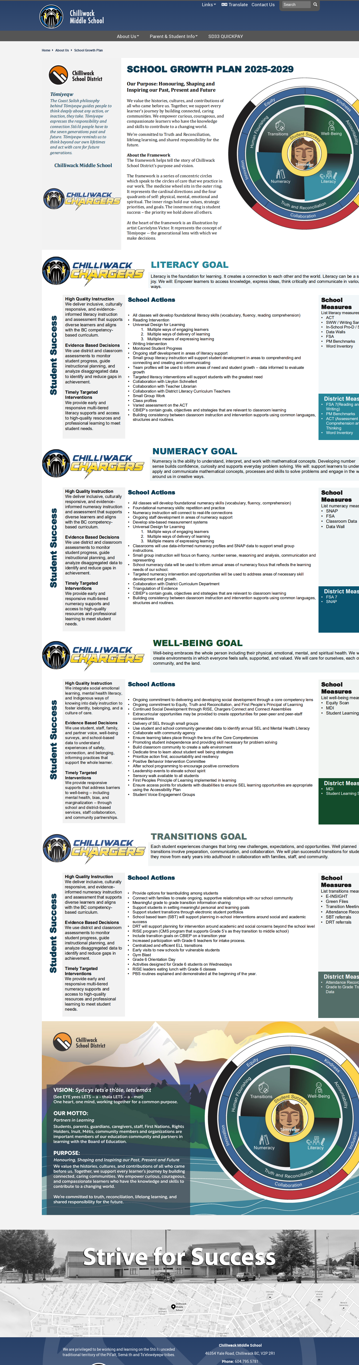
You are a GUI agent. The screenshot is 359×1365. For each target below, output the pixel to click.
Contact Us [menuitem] (263, 4)
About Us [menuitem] (124, 36)
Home (46, 50)
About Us (62, 50)
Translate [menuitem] (238, 4)
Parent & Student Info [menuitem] (170, 36)
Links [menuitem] (208, 4)
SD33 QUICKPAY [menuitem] (225, 36)
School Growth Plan (88, 50)
